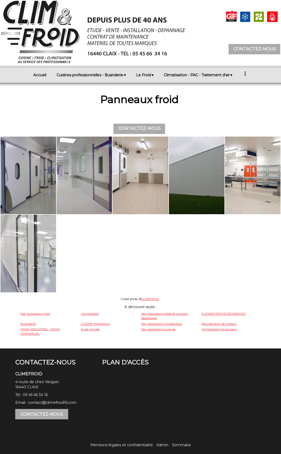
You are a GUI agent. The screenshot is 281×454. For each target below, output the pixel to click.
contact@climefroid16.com (52, 402)
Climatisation (90, 314)
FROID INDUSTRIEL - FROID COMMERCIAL (40, 332)
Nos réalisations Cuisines (158, 329)
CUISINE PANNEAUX (95, 324)
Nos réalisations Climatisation (161, 324)
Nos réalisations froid (35, 314)
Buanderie (28, 324)
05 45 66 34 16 (35, 394)
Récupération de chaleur (219, 324)
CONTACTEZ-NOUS (254, 48)
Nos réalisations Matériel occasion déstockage (164, 316)
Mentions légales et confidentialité (121, 445)
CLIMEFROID (150, 299)
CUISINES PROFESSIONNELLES (223, 314)
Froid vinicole (90, 329)
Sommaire (181, 445)
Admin (162, 445)
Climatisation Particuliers (219, 329)
